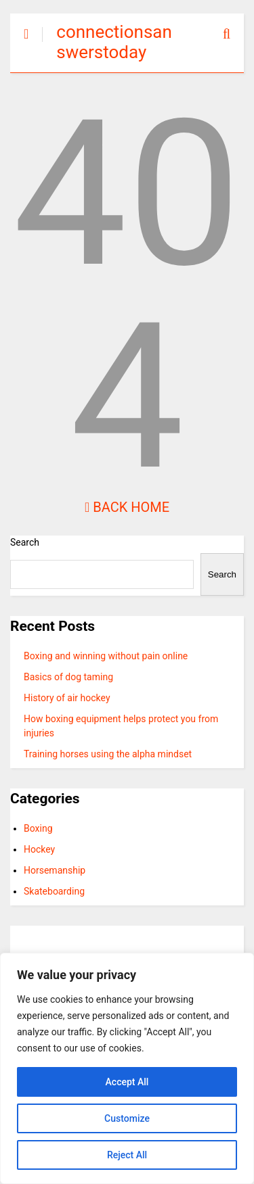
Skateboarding (54, 891)
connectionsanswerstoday (114, 42)
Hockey (39, 849)
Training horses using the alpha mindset (108, 754)
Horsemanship (54, 870)
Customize (127, 1118)
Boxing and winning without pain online (106, 655)
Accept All (127, 1081)
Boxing (38, 828)
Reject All (127, 1155)
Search (24, 542)
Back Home (127, 507)
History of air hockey (67, 697)
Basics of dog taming (68, 676)
